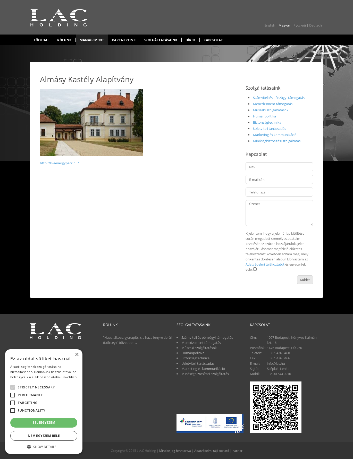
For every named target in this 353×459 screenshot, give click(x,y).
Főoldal (41, 40)
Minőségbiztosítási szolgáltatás (276, 141)
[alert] (43, 401)
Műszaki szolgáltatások (270, 110)
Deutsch (315, 25)
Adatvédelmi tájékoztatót (265, 264)
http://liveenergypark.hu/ (59, 163)
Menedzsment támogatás (272, 103)
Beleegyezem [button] (43, 422)
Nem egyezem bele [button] (44, 436)
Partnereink (124, 40)
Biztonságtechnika (267, 122)
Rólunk (64, 40)
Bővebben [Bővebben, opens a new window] (69, 377)
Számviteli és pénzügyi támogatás (279, 97)
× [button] (77, 355)
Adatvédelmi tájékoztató (211, 450)
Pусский (299, 25)
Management (92, 40)
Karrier (237, 450)
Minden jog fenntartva (175, 450)
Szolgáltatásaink (161, 40)
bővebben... (128, 342)
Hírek (191, 40)
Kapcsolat (213, 40)
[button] (43, 446)
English (269, 25)
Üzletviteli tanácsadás (269, 128)
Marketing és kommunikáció (275, 134)
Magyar (284, 25)
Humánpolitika (264, 116)
